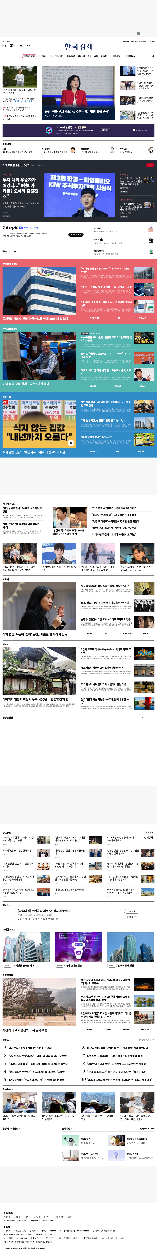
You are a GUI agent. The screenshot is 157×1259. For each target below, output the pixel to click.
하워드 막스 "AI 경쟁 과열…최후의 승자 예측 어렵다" (19, 100)
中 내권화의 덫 (126, 152)
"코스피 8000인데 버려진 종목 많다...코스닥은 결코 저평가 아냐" (119, 1080)
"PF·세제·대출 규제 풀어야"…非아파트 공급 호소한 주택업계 (106, 403)
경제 (44, 56)
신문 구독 (126, 41)
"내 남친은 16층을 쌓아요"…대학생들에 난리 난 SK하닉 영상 (97, 568)
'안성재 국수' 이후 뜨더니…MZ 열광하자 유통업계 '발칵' (68, 532)
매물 (117, 451)
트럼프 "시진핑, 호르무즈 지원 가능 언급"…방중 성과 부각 (105, 355)
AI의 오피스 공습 (68, 966)
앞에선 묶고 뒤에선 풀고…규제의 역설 (97, 1117)
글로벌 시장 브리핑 (126, 199)
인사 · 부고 (144, 1128)
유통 (96, 56)
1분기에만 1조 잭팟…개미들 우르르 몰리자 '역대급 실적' (106, 303)
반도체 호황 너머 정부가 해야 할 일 (55, 153)
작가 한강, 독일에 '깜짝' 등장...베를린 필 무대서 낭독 (35, 634)
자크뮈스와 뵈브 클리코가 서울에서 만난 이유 (103, 684)
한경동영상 (8, 717)
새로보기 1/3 (149, 832)
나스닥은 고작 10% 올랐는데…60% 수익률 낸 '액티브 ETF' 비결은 (131, 181)
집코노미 (81, 56)
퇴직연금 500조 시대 (18, 966)
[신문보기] (4, 45)
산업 (50, 56)
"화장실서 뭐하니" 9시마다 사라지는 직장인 (22, 509)
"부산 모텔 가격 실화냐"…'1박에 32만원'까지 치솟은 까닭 (70, 865)
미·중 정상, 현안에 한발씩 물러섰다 (70, 852)
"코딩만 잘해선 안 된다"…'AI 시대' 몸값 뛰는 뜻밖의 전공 (18, 878)
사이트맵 (43, 1230)
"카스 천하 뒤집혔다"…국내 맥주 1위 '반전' (114, 508)
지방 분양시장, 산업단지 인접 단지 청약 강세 (103, 420)
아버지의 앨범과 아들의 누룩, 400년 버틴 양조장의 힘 (35, 699)
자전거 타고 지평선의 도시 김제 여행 (25, 1030)
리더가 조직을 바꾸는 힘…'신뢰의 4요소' (19, 1117)
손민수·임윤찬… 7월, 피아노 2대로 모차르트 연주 (106, 619)
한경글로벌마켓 (10, 328)
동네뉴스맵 (94, 451)
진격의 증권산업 (120, 966)
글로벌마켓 (70, 56)
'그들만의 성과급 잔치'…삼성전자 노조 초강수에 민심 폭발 (116, 1064)
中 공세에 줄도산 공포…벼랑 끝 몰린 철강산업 (19, 117)
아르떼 (6, 579)
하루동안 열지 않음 (141, 130)
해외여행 (126, 1029)
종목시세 (117, 386)
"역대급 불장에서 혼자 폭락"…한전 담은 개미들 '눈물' (105, 270)
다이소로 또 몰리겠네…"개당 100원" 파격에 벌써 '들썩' (115, 1056)
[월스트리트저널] (21, 45)
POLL (5, 905)
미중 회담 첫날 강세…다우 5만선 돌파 (26, 384)
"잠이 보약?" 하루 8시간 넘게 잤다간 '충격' (21, 525)
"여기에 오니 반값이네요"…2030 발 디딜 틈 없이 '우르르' (38, 1056)
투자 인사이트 (7, 174)
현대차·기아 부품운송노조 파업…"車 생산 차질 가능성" (16, 109)
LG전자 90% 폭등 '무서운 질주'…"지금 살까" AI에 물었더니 (117, 1048)
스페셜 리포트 (9, 929)
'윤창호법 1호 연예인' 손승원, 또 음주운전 (59, 568)
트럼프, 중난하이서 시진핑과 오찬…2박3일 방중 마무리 (145, 85)
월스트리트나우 (90, 333)
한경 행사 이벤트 (10, 1128)
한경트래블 (8, 975)
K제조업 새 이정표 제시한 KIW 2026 (17, 152)
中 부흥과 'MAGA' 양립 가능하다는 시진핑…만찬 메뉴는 (18, 891)
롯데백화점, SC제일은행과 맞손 (17, 850)
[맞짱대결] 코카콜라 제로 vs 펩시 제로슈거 (44, 911)
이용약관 (69, 1230)
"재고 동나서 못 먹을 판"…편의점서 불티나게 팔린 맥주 (122, 878)
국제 (89, 56)
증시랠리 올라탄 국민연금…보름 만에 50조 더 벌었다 (35, 319)
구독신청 (17, 1216)
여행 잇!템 (145, 1029)
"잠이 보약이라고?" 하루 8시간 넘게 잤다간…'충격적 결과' (116, 1072)
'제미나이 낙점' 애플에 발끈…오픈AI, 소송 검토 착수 (106, 372)
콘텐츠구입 (22, 1230)
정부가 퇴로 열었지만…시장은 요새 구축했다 (58, 1117)
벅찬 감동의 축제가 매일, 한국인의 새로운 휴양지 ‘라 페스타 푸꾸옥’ (105, 981)
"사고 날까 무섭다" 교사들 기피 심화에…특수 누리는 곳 (18, 839)
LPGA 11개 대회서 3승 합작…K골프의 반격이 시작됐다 (19, 91)
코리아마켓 (59, 56)
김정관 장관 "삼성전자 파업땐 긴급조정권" (145, 100)
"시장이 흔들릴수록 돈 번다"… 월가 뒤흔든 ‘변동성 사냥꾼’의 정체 (131, 206)
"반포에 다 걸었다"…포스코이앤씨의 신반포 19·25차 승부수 (70, 839)
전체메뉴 (131, 56)
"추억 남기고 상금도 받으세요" (96, 437)
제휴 (15, 1230)
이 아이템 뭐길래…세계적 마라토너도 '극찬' (114, 534)
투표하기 (132, 911)
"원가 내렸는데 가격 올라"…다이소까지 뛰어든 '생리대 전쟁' (145, 115)
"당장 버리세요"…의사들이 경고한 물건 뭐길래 (115, 521)
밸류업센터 (141, 451)
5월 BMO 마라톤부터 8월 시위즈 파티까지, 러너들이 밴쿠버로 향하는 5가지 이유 (106, 1015)
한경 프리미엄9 (29, 56)
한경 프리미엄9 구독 (138, 41)
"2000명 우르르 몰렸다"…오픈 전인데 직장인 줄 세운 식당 (70, 878)
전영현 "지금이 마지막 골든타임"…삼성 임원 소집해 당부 (145, 71)
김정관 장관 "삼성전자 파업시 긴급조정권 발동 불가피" (123, 852)
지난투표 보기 (131, 917)
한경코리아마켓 (10, 263)
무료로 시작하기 (76, 235)
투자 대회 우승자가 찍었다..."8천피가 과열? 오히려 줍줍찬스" (20, 188)
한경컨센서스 (94, 318)
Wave (5, 644)
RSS (61, 1230)
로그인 (152, 41)
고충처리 (27, 1216)
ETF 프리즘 (124, 174)
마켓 (142, 318)
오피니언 (104, 56)
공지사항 (66, 1128)
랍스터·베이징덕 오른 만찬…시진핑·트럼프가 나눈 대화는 (122, 865)
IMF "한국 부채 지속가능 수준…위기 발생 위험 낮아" (77, 111)
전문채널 (116, 56)
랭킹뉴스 (7, 1040)
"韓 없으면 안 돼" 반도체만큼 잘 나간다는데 (114, 528)
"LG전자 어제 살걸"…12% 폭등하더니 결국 (114, 515)
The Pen (7, 1089)
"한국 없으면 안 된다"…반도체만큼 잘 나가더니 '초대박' (37, 1072)
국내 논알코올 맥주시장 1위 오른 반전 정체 (30, 1048)
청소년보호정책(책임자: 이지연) (104, 1230)
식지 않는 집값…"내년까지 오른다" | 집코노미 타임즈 (35, 452)
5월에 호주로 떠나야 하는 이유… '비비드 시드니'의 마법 (106, 650)
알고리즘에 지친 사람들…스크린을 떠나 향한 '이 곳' (105, 701)
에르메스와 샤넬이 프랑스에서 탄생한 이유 (102, 667)
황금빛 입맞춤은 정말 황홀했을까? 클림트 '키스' (105, 586)
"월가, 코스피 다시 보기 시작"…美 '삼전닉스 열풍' (106, 287)
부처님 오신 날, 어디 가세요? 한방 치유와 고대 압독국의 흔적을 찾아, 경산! (105, 998)
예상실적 (93, 386)
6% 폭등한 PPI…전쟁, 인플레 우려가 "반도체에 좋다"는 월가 (106, 339)
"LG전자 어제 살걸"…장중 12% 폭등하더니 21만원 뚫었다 (38, 1064)
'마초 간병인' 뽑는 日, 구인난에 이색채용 (18, 865)
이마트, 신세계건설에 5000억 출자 (70, 889)
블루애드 (47, 1216)
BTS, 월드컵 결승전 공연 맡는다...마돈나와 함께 (105, 602)
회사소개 (7, 1216)
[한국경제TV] (12, 45)
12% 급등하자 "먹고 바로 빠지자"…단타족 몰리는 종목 (36, 1080)
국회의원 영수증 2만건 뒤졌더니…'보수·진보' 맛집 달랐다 (121, 891)
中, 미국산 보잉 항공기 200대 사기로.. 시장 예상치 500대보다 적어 (130, 839)
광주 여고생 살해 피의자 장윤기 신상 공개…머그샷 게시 (136, 568)
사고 (152, 1128)
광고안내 (37, 1216)
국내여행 (108, 1029)
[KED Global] (29, 45)
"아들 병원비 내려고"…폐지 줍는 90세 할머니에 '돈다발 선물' (19, 568)
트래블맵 (90, 1029)
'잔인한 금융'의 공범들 (90, 152)
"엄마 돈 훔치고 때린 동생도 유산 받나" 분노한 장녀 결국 (136, 1117)
